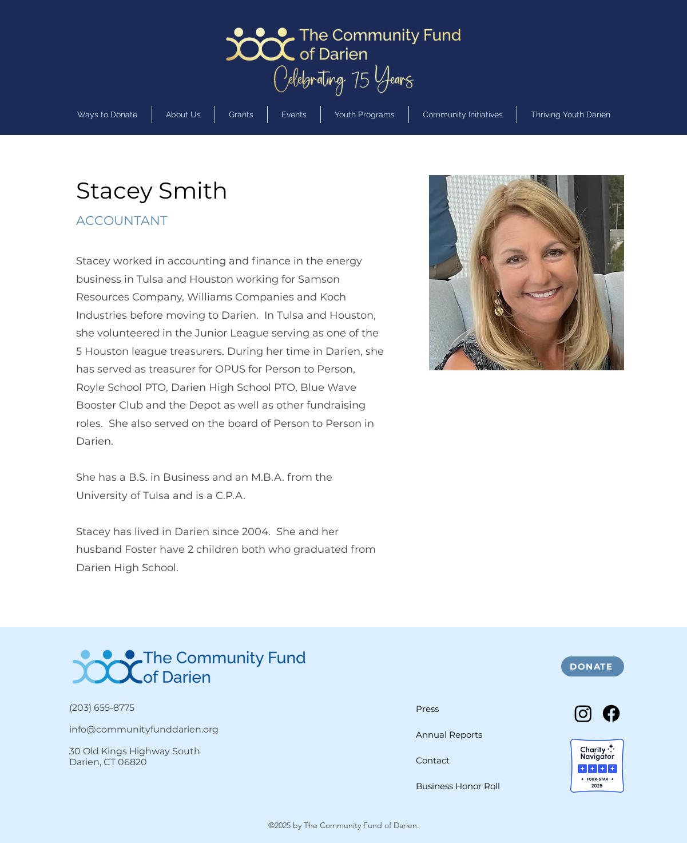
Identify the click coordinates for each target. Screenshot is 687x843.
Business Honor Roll (458, 786)
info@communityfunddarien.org (144, 729)
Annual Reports (449, 734)
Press (427, 708)
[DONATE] (592, 666)
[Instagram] (583, 713)
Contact (433, 760)
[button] (364, 114)
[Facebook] (611, 713)
